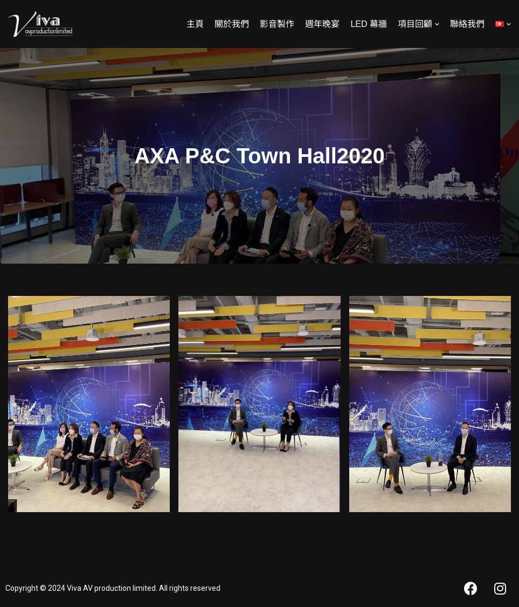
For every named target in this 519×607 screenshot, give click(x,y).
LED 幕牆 (368, 24)
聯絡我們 (467, 24)
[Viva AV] (40, 24)
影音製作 (277, 24)
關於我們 (231, 24)
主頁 (195, 24)
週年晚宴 (322, 24)
